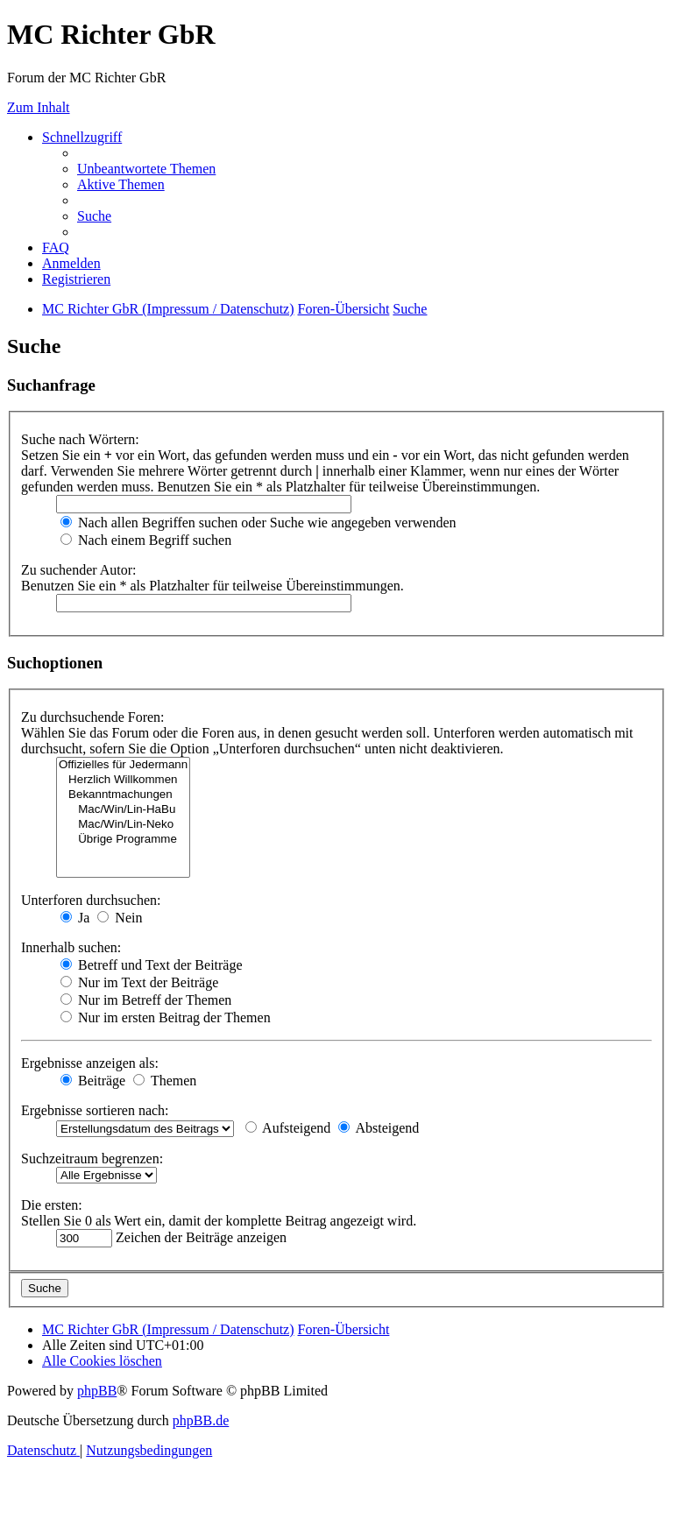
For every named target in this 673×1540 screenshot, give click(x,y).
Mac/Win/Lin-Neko (123, 824)
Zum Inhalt (38, 107)
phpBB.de (201, 1420)
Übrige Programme (123, 839)
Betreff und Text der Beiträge (151, 964)
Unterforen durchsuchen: (91, 900)
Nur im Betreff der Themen (145, 1000)
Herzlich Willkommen (123, 780)
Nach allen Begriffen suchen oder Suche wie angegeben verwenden (258, 522)
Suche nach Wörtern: (80, 439)
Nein (119, 917)
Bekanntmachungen (123, 795)
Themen (164, 1080)
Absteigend (378, 1127)
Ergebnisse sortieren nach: (95, 1110)
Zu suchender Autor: (79, 569)
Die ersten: (51, 1204)
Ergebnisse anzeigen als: (90, 1063)
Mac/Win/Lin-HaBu (123, 809)
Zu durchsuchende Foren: (93, 717)
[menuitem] (146, 168)
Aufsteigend (287, 1127)
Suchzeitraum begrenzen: (92, 1158)
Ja (74, 917)
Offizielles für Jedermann (123, 765)
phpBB (97, 1390)
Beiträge (92, 1080)
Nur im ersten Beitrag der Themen (165, 1017)
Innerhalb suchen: (71, 947)
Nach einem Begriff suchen (145, 540)
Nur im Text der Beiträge (139, 982)
